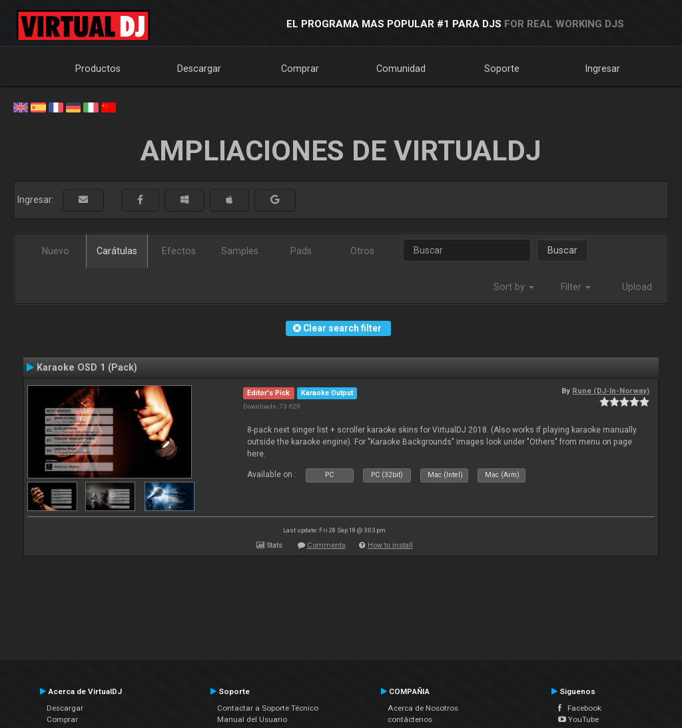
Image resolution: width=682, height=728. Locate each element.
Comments (326, 545)
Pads (301, 251)
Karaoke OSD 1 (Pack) (87, 367)
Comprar (300, 68)
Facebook (579, 708)
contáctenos (410, 719)
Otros (362, 251)
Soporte (501, 68)
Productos (98, 68)
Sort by (514, 286)
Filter (576, 286)
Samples (239, 251)
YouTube (578, 719)
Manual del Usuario (252, 719)
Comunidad (401, 68)
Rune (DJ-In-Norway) (610, 390)
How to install (390, 545)
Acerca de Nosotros (423, 708)
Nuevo (55, 251)
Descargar (199, 68)
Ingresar (602, 68)
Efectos (179, 251)
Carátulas (117, 251)
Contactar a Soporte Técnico (267, 708)
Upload (637, 286)
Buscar (562, 250)
